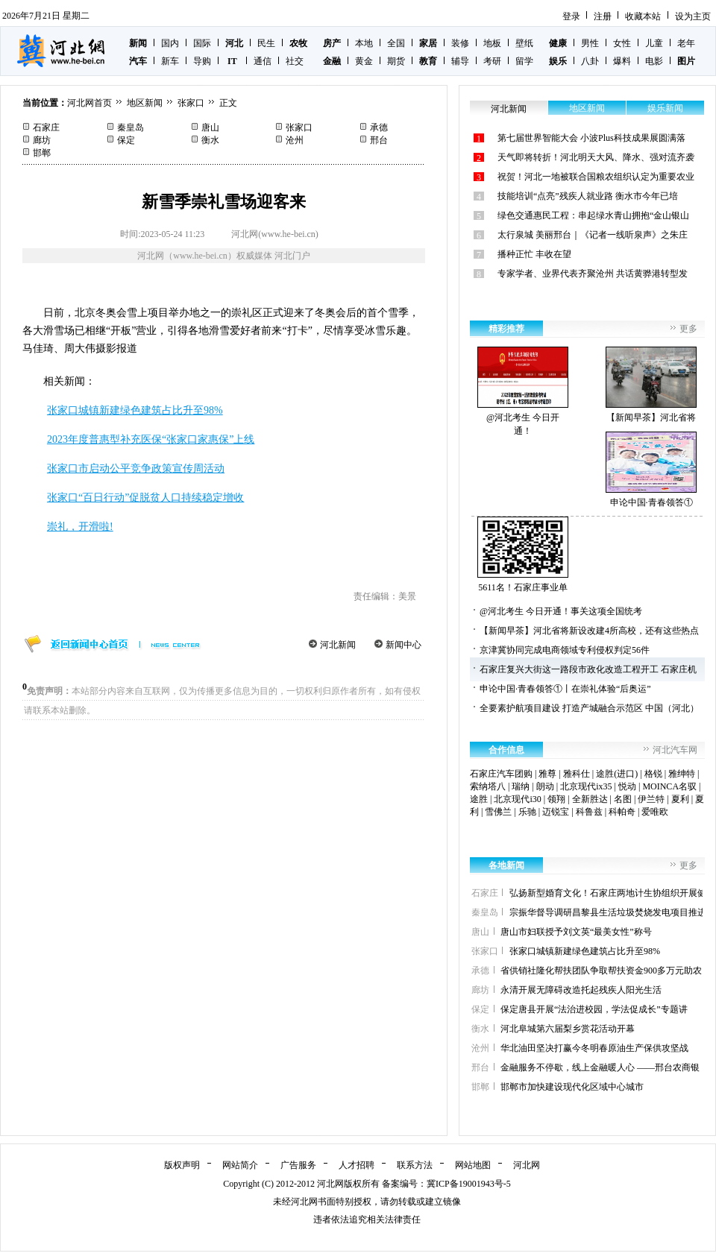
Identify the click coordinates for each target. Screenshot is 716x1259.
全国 (396, 43)
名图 (623, 799)
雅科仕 (576, 774)
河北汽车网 (675, 750)
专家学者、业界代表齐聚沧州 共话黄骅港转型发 (592, 273)
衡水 (210, 140)
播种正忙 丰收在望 (534, 254)
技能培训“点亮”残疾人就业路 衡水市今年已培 (587, 196)
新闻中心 (403, 645)
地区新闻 (145, 103)
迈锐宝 (555, 812)
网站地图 (473, 1165)
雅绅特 (681, 774)
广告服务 (298, 1165)
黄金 (364, 61)
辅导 (460, 61)
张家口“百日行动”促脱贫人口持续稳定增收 (145, 497)
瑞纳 (521, 786)
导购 (202, 61)
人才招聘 (356, 1165)
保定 (126, 140)
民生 (266, 43)
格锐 (653, 774)
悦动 (627, 786)
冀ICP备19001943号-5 (469, 1183)
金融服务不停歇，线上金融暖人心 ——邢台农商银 (600, 1067)
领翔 (556, 799)
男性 (590, 43)
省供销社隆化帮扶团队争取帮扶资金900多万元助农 (601, 970)
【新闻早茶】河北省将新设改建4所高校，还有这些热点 (589, 630)
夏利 (680, 799)
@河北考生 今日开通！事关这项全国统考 (561, 611)
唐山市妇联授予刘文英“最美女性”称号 (576, 932)
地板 (492, 43)
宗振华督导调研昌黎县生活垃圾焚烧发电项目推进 (607, 912)
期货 (396, 61)
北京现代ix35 (586, 786)
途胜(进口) (617, 774)
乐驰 (527, 812)
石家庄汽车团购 (501, 774)
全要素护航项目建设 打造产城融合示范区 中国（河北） (589, 708)
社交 (295, 61)
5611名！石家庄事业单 (522, 555)
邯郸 (42, 153)
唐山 (210, 127)
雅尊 (547, 774)
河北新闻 (338, 645)
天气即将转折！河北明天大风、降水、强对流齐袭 (595, 157)
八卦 (590, 61)
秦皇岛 (130, 127)
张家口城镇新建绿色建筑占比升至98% (135, 410)
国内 (170, 43)
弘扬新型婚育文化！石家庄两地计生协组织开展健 (607, 893)
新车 (170, 61)
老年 (686, 43)
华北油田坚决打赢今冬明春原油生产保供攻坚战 (594, 1048)
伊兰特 (651, 799)
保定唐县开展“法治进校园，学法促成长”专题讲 (594, 1009)
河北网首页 (89, 103)
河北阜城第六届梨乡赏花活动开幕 (567, 1028)
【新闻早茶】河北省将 (651, 385)
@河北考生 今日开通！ (522, 391)
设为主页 (693, 16)
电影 (654, 61)
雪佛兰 (498, 812)
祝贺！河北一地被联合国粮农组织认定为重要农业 (595, 176)
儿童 (654, 43)
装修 (460, 43)
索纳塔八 (488, 786)
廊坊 (42, 140)
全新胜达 (590, 799)
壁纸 (524, 43)
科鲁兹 (589, 812)
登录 (571, 16)
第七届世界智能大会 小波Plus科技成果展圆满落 (591, 138)
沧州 (295, 140)
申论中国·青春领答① (651, 470)
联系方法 (415, 1165)
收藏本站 (643, 16)
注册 (603, 16)
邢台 (379, 140)
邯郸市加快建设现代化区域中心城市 (572, 1087)
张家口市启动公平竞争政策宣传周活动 (135, 468)
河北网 (526, 1165)
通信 (262, 61)
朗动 (545, 786)
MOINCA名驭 (669, 786)
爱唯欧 (654, 812)
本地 (364, 43)
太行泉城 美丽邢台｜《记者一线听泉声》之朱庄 (592, 235)
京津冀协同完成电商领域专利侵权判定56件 (565, 650)
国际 (202, 43)
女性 (622, 43)
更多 (688, 329)
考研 (492, 61)
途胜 (479, 799)
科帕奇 (622, 812)
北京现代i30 (517, 799)
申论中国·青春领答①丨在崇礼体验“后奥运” (565, 689)
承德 (379, 127)
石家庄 (46, 127)
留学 (524, 61)
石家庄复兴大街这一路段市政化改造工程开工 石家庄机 (588, 669)
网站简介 (240, 1165)
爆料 (622, 61)
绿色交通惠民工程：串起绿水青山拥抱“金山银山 (593, 215)
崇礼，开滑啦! (80, 526)
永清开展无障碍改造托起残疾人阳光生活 (581, 990)
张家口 (191, 103)
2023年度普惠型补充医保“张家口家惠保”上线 (150, 439)
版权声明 (182, 1165)
